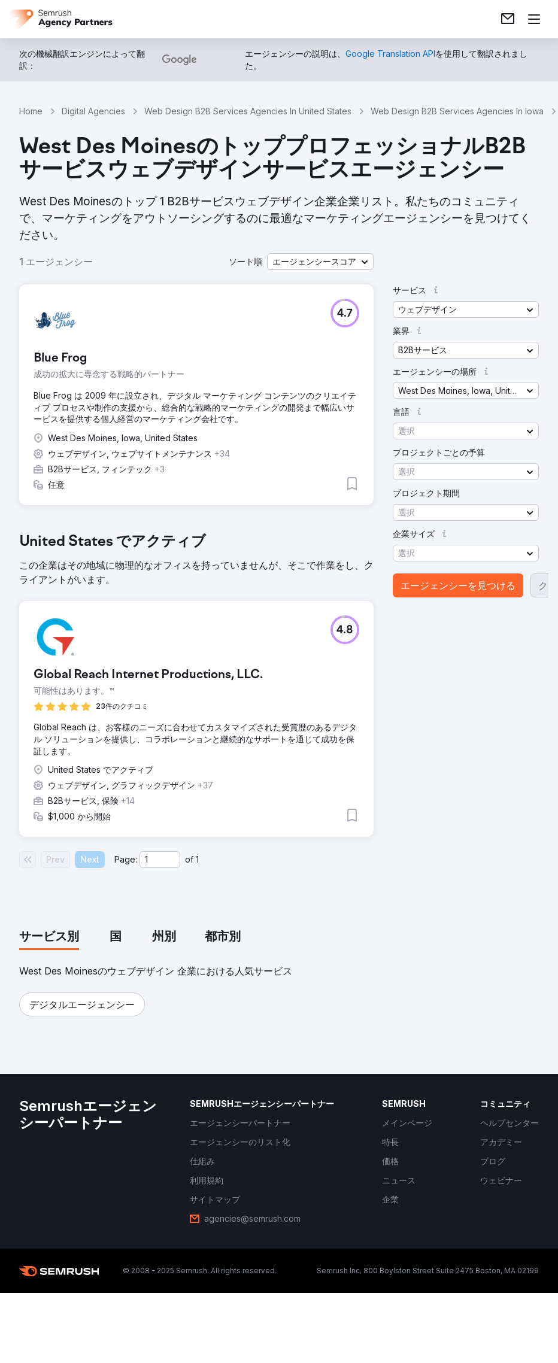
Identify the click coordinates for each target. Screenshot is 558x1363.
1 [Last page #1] (197, 859)
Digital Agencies (93, 111)
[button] (320, 261)
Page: (125, 859)
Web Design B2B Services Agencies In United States (247, 111)
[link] (508, 19)
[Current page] (160, 859)
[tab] (49, 937)
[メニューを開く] (534, 19)
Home (31, 111)
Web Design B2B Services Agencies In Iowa (457, 111)
